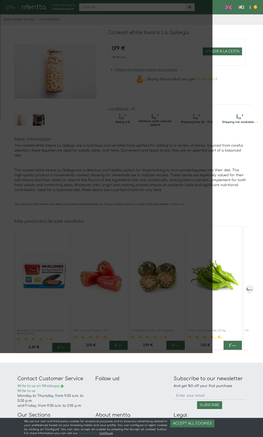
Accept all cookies (192, 423)
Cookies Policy (88, 433)
